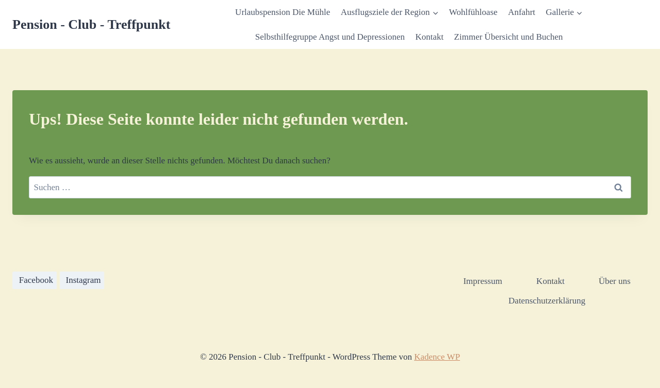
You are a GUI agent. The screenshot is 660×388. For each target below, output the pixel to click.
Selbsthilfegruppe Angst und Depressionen (330, 37)
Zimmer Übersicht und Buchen (508, 37)
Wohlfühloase (473, 12)
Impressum (482, 281)
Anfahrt (521, 12)
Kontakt (429, 37)
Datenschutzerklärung (546, 301)
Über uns (615, 281)
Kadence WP (437, 357)
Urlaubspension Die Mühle (282, 12)
